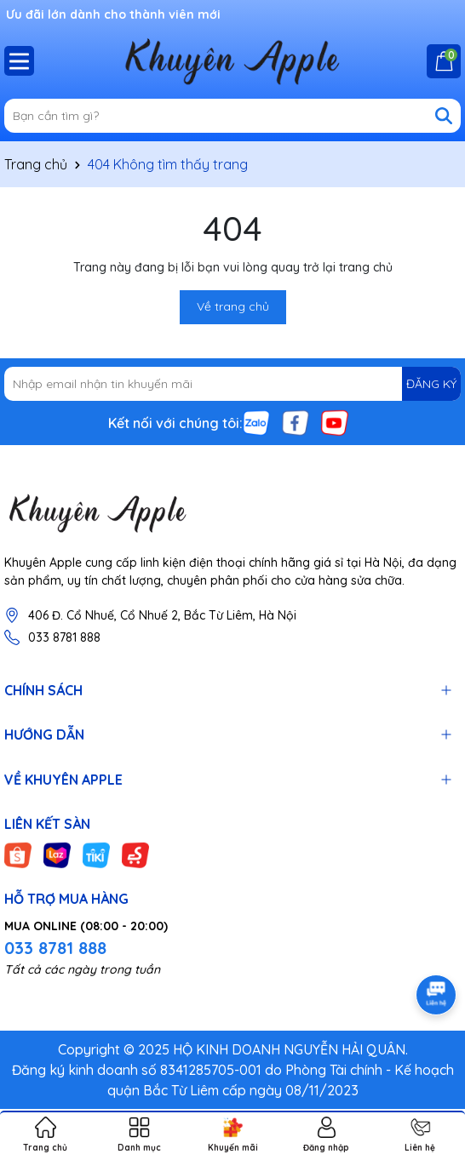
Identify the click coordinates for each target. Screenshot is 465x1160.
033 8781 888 (64, 637)
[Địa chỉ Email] (232, 384)
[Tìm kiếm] (443, 116)
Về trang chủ (233, 306)
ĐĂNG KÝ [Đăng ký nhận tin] (431, 383)
